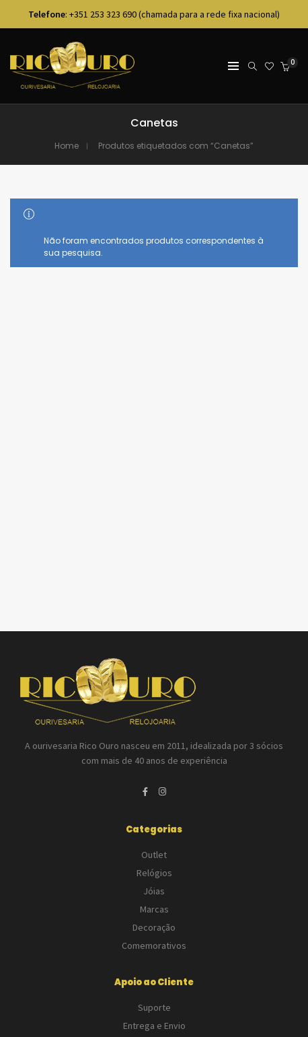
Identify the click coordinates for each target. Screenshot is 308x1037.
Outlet (154, 855)
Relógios (154, 873)
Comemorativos (154, 945)
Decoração (154, 927)
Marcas (154, 909)
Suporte (154, 1007)
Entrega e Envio (154, 1026)
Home (66, 145)
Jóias (154, 891)
